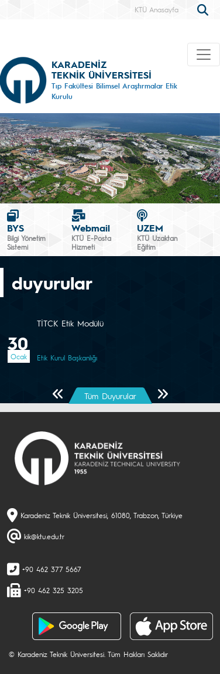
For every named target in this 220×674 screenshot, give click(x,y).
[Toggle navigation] (203, 54)
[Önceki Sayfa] (58, 395)
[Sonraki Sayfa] (162, 395)
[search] (204, 9)
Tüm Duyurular (110, 395)
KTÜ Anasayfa (156, 9)
